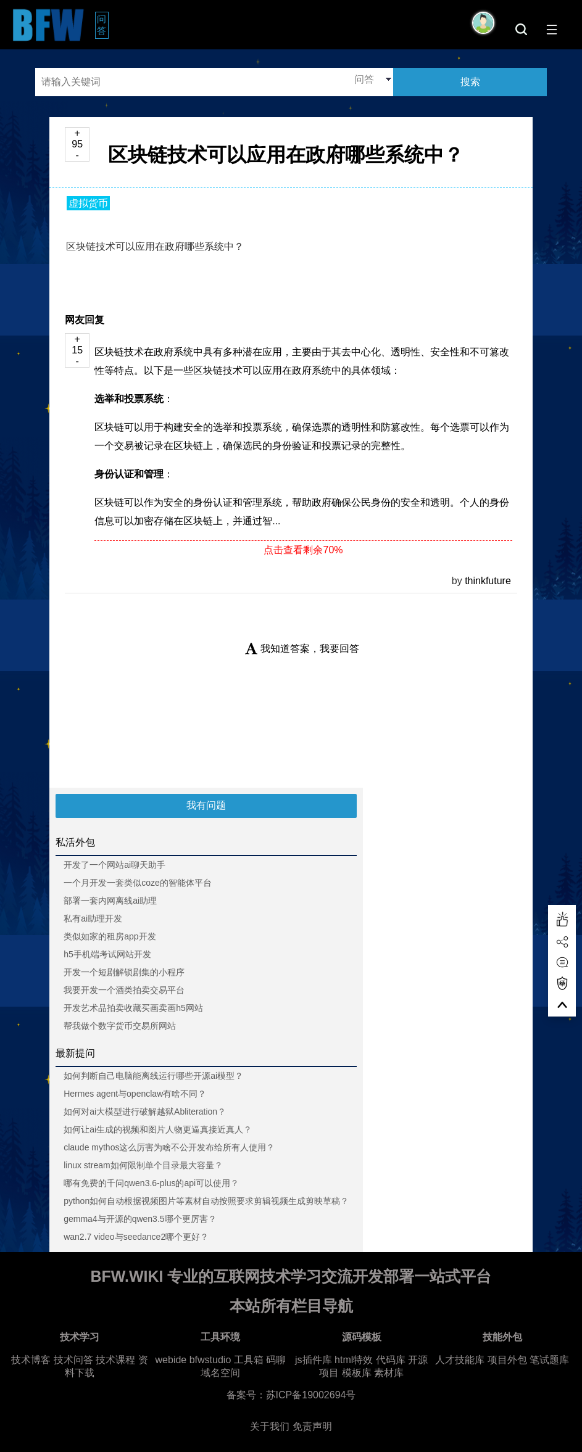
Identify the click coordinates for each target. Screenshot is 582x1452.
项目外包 (507, 1360)
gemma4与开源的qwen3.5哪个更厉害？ (140, 1219)
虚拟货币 (88, 203)
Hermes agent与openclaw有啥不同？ (135, 1094)
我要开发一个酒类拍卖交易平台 (124, 990)
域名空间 (220, 1372)
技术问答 (73, 1360)
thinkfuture (488, 580)
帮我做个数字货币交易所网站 (120, 1026)
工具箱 (249, 1360)
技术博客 (31, 1360)
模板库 (357, 1372)
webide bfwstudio (195, 1360)
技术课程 (115, 1360)
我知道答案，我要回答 (302, 648)
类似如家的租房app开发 (110, 936)
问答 (103, 25)
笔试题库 (549, 1360)
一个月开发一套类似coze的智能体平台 (138, 883)
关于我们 (269, 1426)
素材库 (389, 1372)
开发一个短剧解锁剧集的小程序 (124, 972)
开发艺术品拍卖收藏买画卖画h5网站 (133, 1008)
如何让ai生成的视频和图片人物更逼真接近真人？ (158, 1129)
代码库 (390, 1360)
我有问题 (206, 805)
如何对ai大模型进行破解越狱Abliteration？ (145, 1111)
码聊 (276, 1360)
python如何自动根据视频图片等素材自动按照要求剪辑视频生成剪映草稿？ (206, 1201)
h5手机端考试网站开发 (107, 954)
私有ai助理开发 (93, 918)
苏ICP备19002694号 (311, 1395)
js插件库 (313, 1360)
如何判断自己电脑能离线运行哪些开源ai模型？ (153, 1076)
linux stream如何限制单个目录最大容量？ (143, 1165)
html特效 (354, 1360)
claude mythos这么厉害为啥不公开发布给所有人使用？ (169, 1147)
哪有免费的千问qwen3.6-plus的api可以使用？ (151, 1183)
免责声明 (312, 1426)
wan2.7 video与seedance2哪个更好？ (136, 1237)
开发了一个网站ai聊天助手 (114, 865)
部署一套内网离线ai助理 (110, 900)
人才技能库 (459, 1360)
